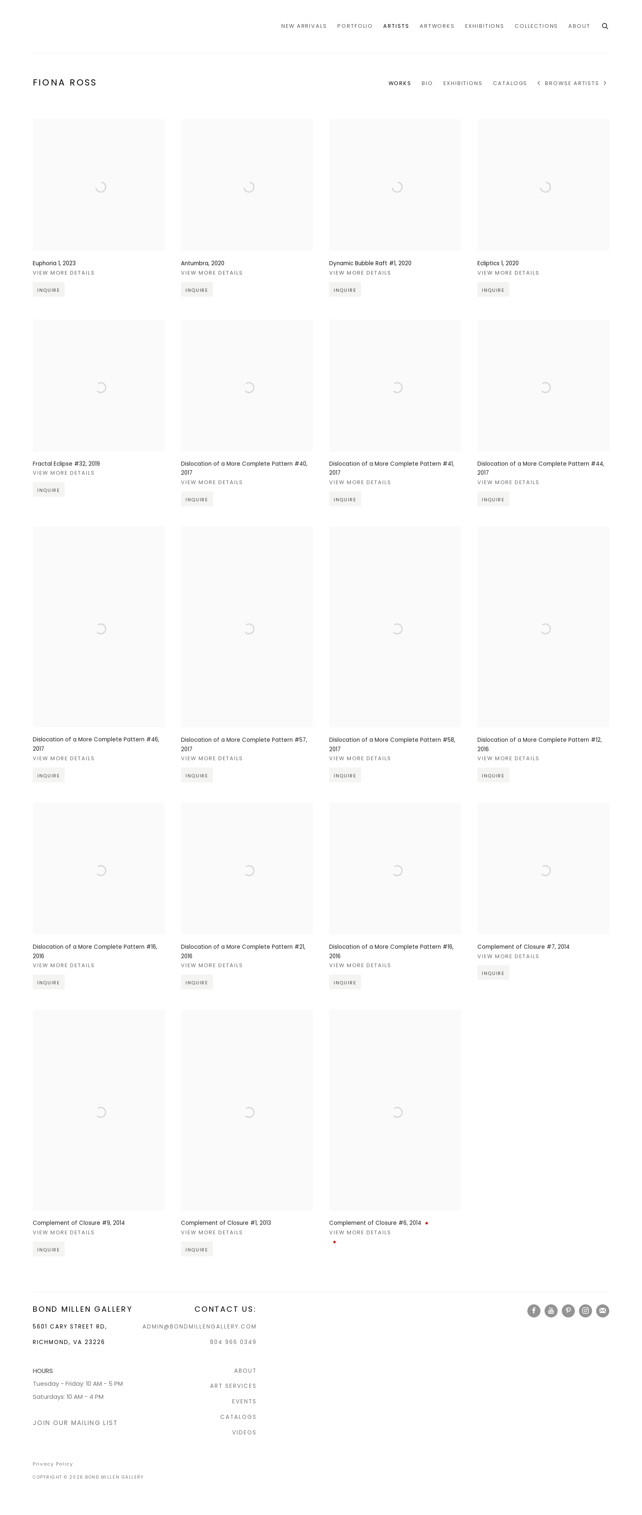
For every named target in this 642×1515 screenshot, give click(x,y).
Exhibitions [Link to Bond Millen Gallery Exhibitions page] (484, 25)
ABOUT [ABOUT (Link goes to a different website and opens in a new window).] (245, 1371)
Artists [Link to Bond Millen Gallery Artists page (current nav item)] (396, 25)
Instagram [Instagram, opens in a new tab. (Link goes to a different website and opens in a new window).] (585, 1310)
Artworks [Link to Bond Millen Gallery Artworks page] (437, 25)
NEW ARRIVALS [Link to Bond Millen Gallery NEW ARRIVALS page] (304, 25)
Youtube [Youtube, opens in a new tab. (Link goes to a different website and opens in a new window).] (551, 1310)
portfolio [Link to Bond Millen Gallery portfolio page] (355, 25)
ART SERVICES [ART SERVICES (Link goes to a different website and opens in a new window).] (233, 1386)
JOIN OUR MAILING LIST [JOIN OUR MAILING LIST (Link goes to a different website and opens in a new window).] (75, 1422)
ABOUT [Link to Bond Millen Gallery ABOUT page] (579, 25)
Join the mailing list (602, 1310)
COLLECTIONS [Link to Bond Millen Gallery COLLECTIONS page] (536, 25)
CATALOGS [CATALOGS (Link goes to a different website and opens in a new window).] (238, 1417)
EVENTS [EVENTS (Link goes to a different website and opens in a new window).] (244, 1401)
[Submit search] (605, 25)
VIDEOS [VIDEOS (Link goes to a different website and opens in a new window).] (244, 1432)
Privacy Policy (53, 1464)
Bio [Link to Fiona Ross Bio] (427, 83)
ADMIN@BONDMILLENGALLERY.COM (199, 1327)
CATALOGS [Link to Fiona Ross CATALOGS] (510, 83)
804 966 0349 (233, 1342)
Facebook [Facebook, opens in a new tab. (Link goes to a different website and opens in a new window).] (533, 1310)
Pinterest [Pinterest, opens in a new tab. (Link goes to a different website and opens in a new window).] (568, 1310)
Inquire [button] (48, 303)
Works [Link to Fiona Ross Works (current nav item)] (400, 83)
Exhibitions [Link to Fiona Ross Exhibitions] (463, 83)
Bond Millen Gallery (65, 26)
